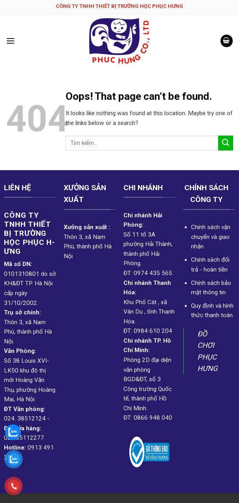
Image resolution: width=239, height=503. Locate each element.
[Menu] (10, 40)
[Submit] (225, 143)
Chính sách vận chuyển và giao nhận (210, 237)
